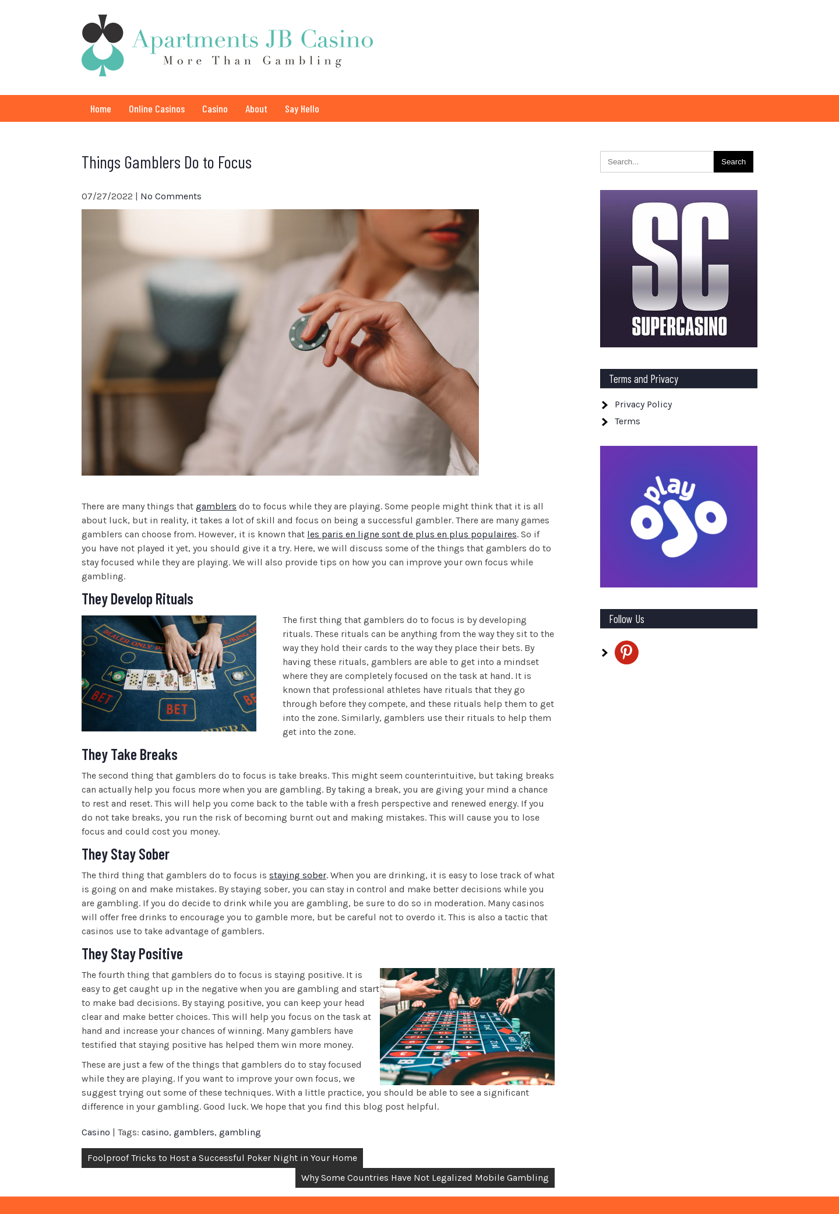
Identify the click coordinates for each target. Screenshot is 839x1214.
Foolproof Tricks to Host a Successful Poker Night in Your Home (222, 1157)
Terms (627, 421)
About (256, 108)
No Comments (171, 196)
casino (155, 1132)
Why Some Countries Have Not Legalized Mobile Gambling (425, 1177)
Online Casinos (157, 108)
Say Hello (302, 108)
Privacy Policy (643, 404)
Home (100, 108)
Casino (215, 108)
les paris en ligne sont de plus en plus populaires (412, 534)
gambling (240, 1132)
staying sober (297, 875)
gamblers (216, 506)
